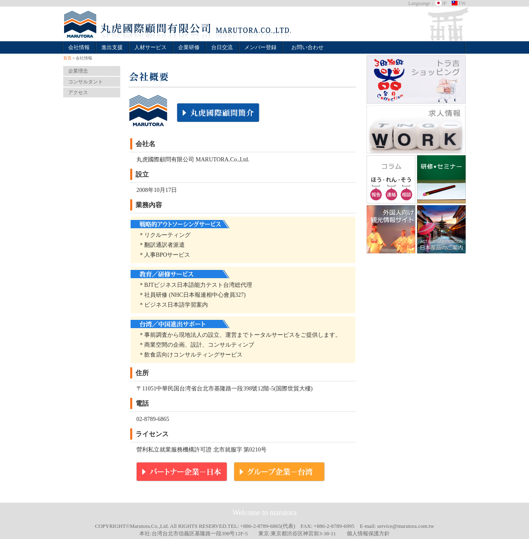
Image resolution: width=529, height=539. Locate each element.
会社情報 (79, 47)
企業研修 (189, 47)
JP (440, 3)
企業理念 (78, 71)
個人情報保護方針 (368, 533)
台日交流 (222, 47)
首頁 (67, 58)
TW (458, 3)
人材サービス (150, 47)
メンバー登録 (260, 47)
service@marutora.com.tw (405, 526)
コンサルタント (85, 82)
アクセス (78, 92)
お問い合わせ (307, 47)
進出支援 (112, 47)
